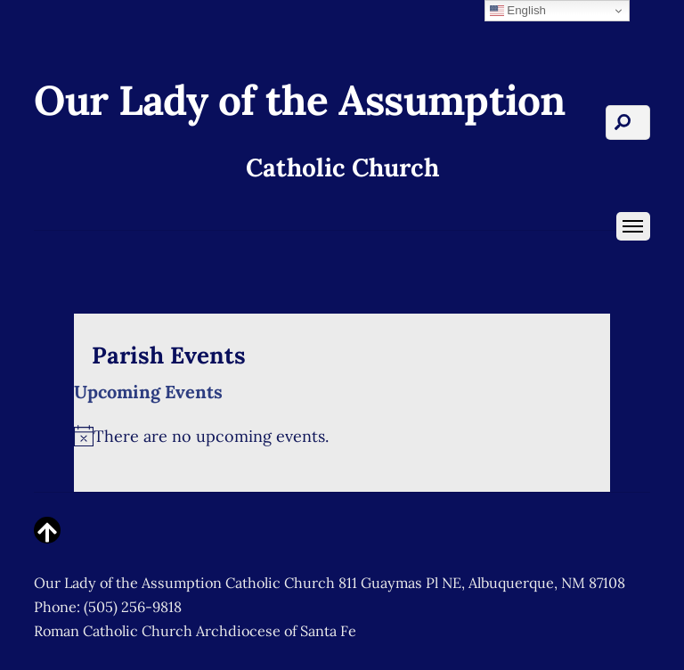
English (518, 11)
